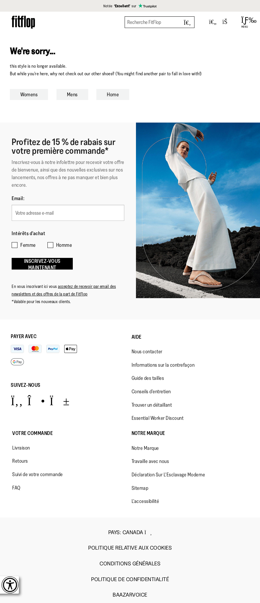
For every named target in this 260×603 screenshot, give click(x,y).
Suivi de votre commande (37, 474)
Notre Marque (148, 433)
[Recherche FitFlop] (159, 22)
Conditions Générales (130, 564)
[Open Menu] (244, 22)
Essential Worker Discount (158, 418)
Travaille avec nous (150, 461)
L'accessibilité (145, 501)
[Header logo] (23, 22)
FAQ (16, 488)
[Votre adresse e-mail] (68, 213)
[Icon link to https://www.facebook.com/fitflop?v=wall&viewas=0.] (17, 401)
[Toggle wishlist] (213, 22)
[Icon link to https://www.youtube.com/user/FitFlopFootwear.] (59, 401)
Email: (18, 198)
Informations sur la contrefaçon (163, 365)
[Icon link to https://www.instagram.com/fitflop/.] (36, 401)
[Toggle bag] (227, 22)
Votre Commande (32, 433)
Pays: (130, 532)
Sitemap (140, 488)
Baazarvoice (130, 595)
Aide (137, 337)
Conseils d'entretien (151, 391)
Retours (20, 461)
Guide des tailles (148, 378)
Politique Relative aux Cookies (130, 548)
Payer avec (23, 336)
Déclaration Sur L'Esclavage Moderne (168, 474)
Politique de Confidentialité (130, 579)
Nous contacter (147, 351)
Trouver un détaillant (152, 405)
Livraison (21, 448)
